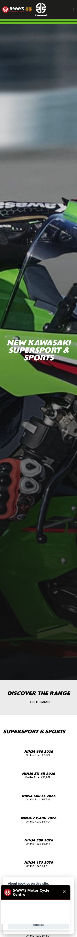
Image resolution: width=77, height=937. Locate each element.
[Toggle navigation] (73, 10)
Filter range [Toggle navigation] (38, 702)
